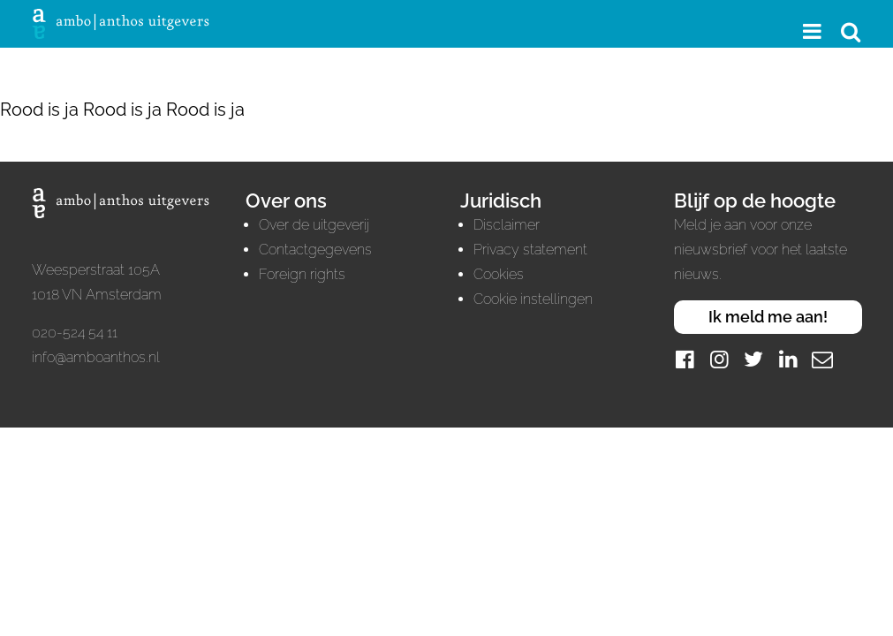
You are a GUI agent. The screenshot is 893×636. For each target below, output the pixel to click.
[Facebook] (684, 359)
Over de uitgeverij (314, 224)
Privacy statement (530, 249)
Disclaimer (506, 224)
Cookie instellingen (533, 299)
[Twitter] (753, 359)
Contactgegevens (315, 249)
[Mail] (822, 359)
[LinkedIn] (787, 359)
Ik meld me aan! (768, 316)
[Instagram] (719, 359)
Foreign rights (302, 274)
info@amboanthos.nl (96, 357)
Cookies (498, 274)
